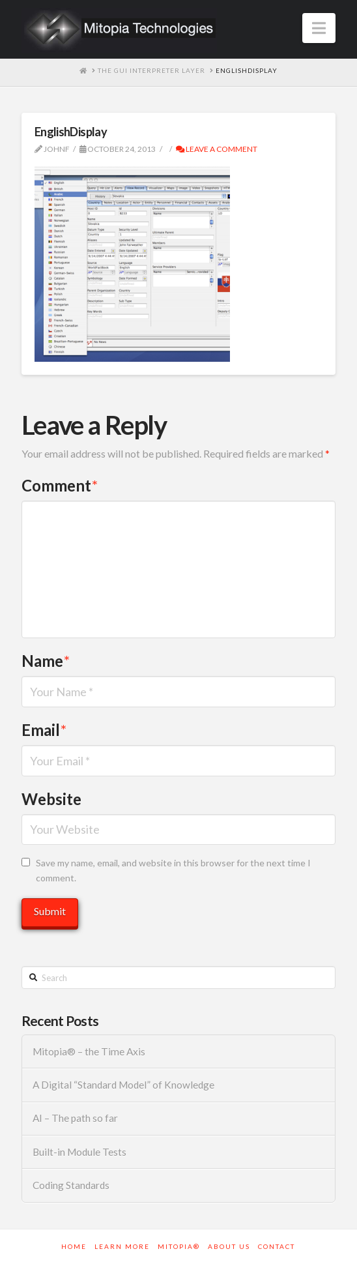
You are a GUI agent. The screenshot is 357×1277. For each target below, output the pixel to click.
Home (74, 1246)
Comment (59, 485)
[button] (319, 28)
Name (45, 660)
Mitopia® (179, 1246)
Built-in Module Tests (79, 1152)
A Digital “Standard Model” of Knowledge (123, 1085)
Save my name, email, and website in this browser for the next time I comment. (173, 870)
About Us (229, 1246)
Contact (276, 1246)
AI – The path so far (75, 1118)
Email (43, 729)
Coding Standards (71, 1185)
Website (51, 798)
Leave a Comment (216, 149)
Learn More (122, 1246)
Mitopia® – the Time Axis (89, 1051)
